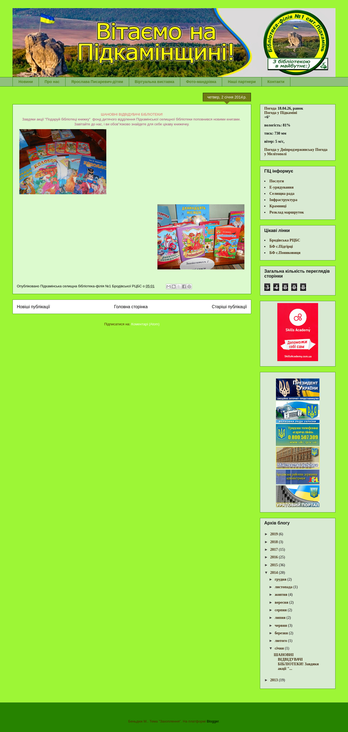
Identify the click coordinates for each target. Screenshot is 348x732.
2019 (274, 534)
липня (280, 618)
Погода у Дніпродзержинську (289, 150)
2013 (274, 680)
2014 (274, 573)
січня (280, 648)
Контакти (276, 81)
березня (282, 633)
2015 (274, 565)
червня (281, 625)
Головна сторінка (131, 306)
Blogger (213, 721)
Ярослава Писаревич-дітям (97, 81)
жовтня (281, 595)
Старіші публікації (229, 306)
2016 (274, 557)
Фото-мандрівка (201, 81)
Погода (270, 108)
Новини (25, 81)
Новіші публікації (33, 306)
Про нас (52, 81)
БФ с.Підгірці (281, 246)
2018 (274, 542)
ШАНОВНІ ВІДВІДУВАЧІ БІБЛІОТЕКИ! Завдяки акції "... (296, 661)
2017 (274, 550)
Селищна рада (281, 194)
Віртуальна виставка (155, 81)
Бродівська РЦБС (284, 240)
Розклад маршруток (286, 212)
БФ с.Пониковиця (284, 253)
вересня (282, 602)
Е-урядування (281, 187)
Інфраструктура (283, 200)
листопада (284, 587)
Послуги (276, 181)
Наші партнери (242, 81)
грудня (281, 579)
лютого (281, 641)
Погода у (280, 113)
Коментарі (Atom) (145, 324)
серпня (281, 610)
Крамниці (278, 206)
